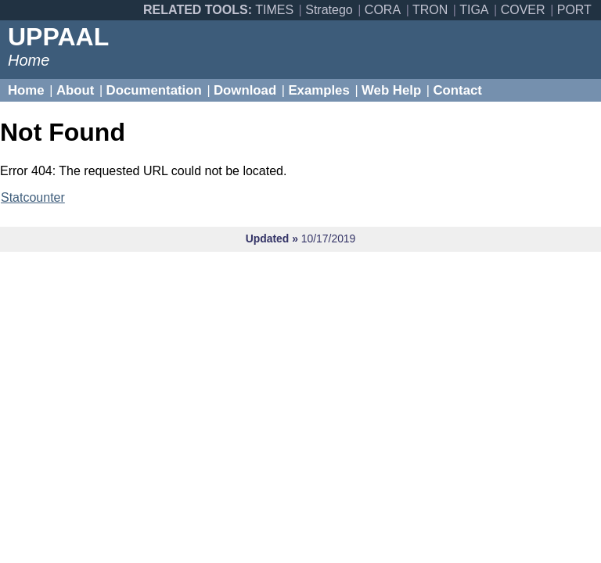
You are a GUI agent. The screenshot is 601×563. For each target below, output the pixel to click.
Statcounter (33, 197)
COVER (523, 9)
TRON (430, 9)
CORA (383, 9)
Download (245, 90)
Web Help (391, 90)
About (75, 90)
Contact (457, 90)
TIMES (274, 9)
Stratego (328, 9)
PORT (574, 9)
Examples (318, 90)
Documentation (154, 90)
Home (26, 90)
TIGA (473, 9)
